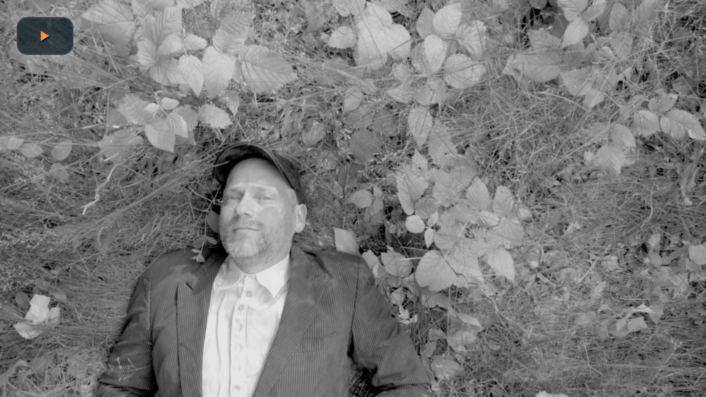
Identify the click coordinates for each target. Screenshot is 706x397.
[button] (45, 36)
